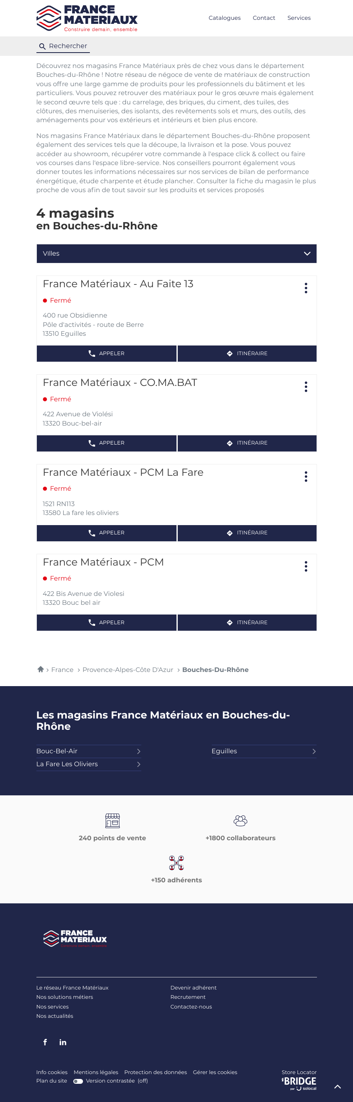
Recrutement (188, 997)
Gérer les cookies (215, 1072)
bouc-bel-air (89, 751)
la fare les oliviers (89, 764)
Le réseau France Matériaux (72, 988)
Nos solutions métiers (64, 997)
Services (298, 18)
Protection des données (155, 1073)
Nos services (52, 1007)
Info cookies (52, 1073)
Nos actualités (54, 1016)
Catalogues (225, 18)
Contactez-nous (191, 1007)
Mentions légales (96, 1073)
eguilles (264, 751)
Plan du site (51, 1081)
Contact (264, 18)
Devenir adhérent (193, 988)
